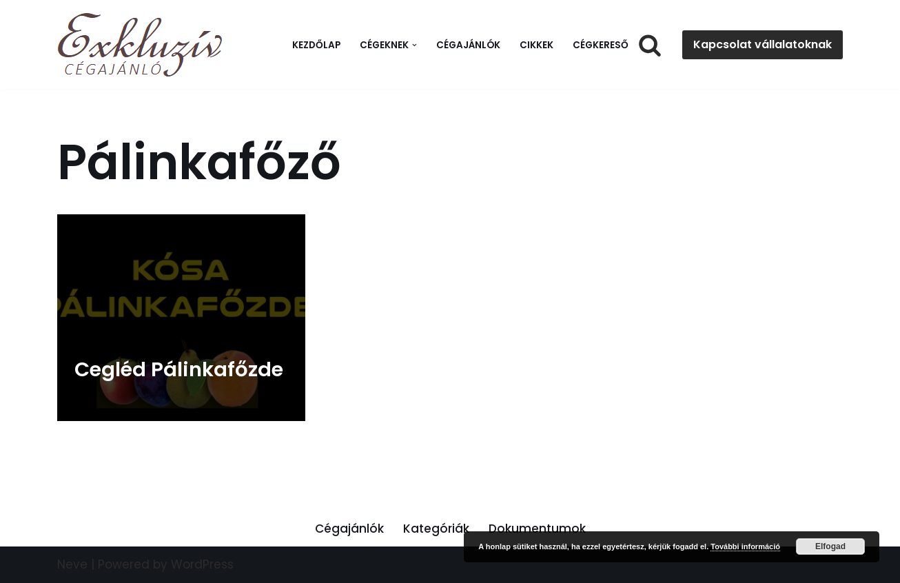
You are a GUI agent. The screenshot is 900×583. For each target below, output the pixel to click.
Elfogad (830, 546)
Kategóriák (436, 528)
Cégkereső (600, 45)
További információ (745, 546)
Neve (72, 564)
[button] (414, 45)
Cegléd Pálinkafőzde (178, 369)
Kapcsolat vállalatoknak (762, 44)
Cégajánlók (468, 45)
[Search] (650, 45)
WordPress (202, 564)
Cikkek (536, 45)
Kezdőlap (316, 45)
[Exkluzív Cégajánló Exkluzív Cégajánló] (143, 44)
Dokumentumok (537, 528)
